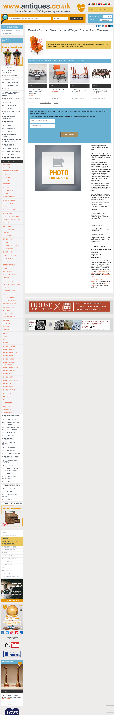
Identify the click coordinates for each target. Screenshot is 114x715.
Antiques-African (8, 79)
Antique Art (6, 102)
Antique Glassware (9, 419)
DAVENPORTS (7, 239)
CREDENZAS (7, 232)
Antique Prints (7, 473)
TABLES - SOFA (8, 377)
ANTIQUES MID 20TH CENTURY (8, 443)
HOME (4, 532)
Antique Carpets (8, 128)
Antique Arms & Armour (11, 99)
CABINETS (6, 184)
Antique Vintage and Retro (9, 495)
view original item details (76, 46)
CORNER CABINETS (9, 229)
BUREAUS (6, 180)
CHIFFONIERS (7, 213)
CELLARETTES (8, 190)
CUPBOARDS (7, 236)
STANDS (5, 336)
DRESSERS (6, 262)
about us (5, 568)
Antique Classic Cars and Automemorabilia (11, 141)
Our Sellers (6, 553)
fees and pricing (8, 562)
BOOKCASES (7, 177)
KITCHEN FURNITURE (10, 275)
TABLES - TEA (7, 383)
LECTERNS (6, 278)
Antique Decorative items (11, 151)
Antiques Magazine (9, 547)
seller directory (8, 556)
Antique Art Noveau (9, 105)
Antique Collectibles (10, 148)
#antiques (12, 637)
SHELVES (6, 326)
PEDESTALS (7, 310)
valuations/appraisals (10, 576)
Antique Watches (8, 500)
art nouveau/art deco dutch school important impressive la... (12, 697)
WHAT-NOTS (7, 409)
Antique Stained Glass (10, 416)
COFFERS (6, 223)
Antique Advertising (9, 76)
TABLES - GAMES (8, 359)
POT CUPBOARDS (9, 313)
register (5, 538)
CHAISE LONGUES (9, 197)
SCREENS (6, 320)
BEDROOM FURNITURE (10, 171)
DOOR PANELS (8, 258)
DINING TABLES (8, 249)
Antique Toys (7, 491)
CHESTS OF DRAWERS (10, 210)
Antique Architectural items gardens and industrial (10, 94)
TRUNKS (6, 400)
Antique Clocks (8, 145)
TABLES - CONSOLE (9, 349)
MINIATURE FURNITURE (10, 294)
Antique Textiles (8, 488)
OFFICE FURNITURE (9, 300)
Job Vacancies (7, 571)
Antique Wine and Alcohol (12, 503)
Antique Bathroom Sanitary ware (9, 118)
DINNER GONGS (8, 252)
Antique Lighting (8, 436)
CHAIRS (5, 193)
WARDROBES (7, 403)
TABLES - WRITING (9, 390)
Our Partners (7, 565)
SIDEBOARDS (7, 330)
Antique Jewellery (9, 432)
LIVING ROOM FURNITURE (11, 284)
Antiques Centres (9, 559)
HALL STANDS (7, 271)
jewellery (103, 273)
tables (93, 273)
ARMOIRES (6, 168)
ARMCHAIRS (7, 164)
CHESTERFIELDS (8, 203)
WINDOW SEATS (8, 413)
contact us (6, 573)
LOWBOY (6, 288)
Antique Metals (8, 439)
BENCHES (6, 174)
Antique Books (7, 122)
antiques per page (96, 16)
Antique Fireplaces (9, 155)
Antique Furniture (9, 161)
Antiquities (6, 89)
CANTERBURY (7, 187)
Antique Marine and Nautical (9, 461)
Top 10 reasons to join (10, 541)
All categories (7, 67)
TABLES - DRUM (8, 356)
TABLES (5, 343)
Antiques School (8, 544)
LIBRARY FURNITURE (10, 281)
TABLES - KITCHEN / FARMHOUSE (9, 363)
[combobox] (60, 18)
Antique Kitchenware (10, 85)
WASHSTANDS (7, 406)
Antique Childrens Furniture (9, 136)
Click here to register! (11, 31)
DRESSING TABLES (9, 265)
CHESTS (6, 206)
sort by (92, 19)
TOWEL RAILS (7, 393)
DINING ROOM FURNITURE (11, 245)
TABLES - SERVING (9, 370)
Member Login (7, 34)
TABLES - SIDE (7, 374)
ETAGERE (6, 268)
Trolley (6, 396)
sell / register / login (97, 9)
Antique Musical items (10, 457)
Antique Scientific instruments (9, 477)
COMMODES (7, 226)
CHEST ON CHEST (9, 200)
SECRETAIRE (7, 323)
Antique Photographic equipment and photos (10, 469)
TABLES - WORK (8, 387)
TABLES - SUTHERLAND (10, 380)
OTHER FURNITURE (9, 304)
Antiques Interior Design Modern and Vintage (11, 428)
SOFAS (5, 333)
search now (77, 18)
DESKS (5, 242)
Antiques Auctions (9, 535)
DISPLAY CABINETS (9, 255)
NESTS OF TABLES (9, 297)
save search (69, 134)
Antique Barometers (10, 82)
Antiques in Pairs (8, 465)
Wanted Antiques (8, 550)
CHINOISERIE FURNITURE (11, 219)
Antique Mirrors (8, 450)
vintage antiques (102, 271)
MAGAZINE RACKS (9, 291)
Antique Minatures (9, 447)
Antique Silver (7, 482)
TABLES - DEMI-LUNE (10, 352)
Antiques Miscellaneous (11, 454)
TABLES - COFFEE (9, 346)
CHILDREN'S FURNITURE (11, 216)
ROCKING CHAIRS (9, 317)
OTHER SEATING (8, 307)
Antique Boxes (7, 125)
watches (98, 273)
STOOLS (5, 339)
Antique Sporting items (11, 485)
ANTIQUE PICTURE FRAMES (11, 158)
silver (108, 271)
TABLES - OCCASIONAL (10, 367)
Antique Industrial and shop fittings (10, 423)
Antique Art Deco (8, 108)
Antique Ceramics (8, 132)
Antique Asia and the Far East (11, 113)
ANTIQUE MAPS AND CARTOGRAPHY (8, 71)
